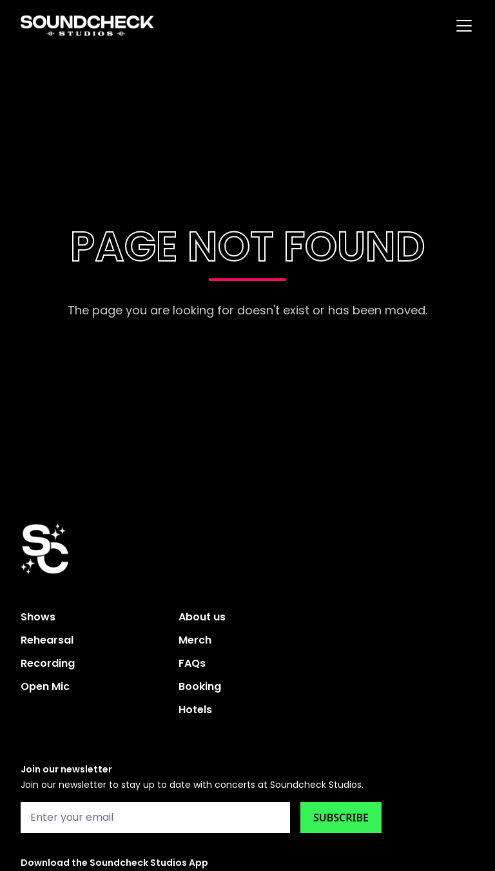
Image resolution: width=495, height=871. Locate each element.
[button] (461, 25)
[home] (87, 25)
